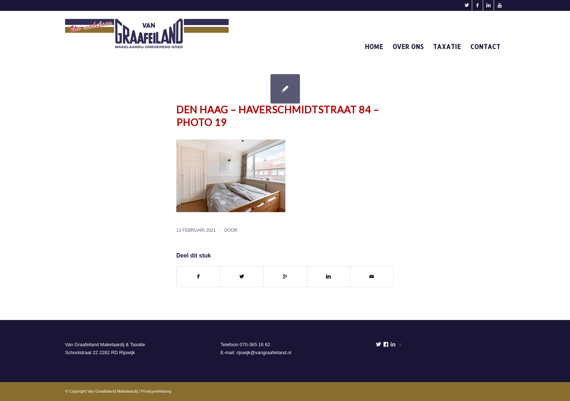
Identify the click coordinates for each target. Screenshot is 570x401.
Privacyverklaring (156, 391)
